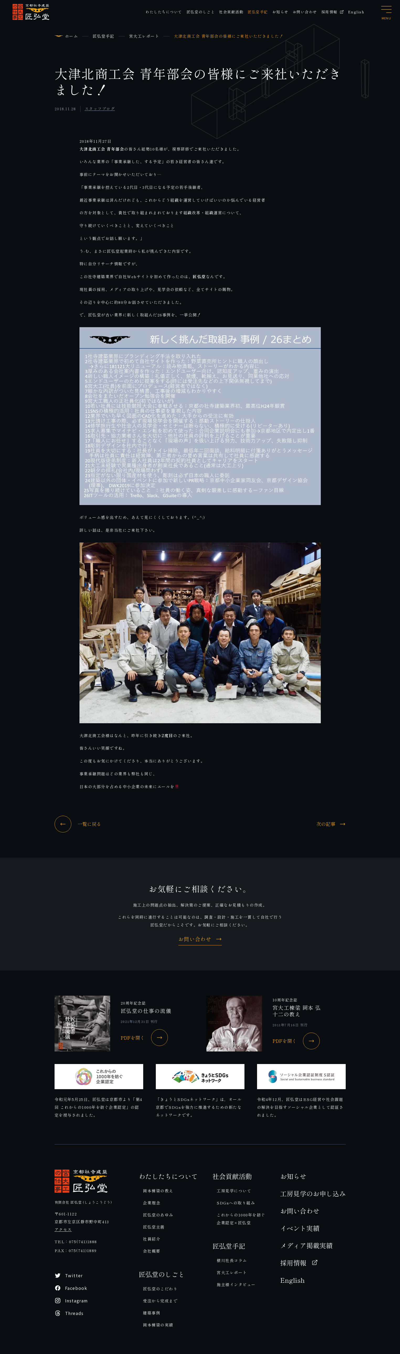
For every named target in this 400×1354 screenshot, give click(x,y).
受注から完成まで (160, 1300)
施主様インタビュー (236, 1284)
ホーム (71, 36)
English (356, 11)
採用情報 (332, 11)
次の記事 (331, 824)
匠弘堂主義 (154, 1227)
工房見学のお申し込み (313, 1193)
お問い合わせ (305, 11)
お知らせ (280, 11)
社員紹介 (151, 1239)
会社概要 (151, 1251)
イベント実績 (299, 1228)
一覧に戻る (78, 824)
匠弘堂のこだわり (160, 1288)
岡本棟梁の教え (158, 1190)
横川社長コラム (232, 1260)
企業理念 (151, 1202)
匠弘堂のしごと (200, 11)
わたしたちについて (164, 11)
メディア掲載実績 (306, 1245)
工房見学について (234, 1190)
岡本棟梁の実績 (158, 1325)
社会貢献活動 (231, 11)
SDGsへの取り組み (236, 1202)
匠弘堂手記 (258, 11)
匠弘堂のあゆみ (158, 1215)
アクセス (63, 1229)
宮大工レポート (144, 36)
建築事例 (151, 1312)
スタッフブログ (100, 108)
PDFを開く (144, 1037)
